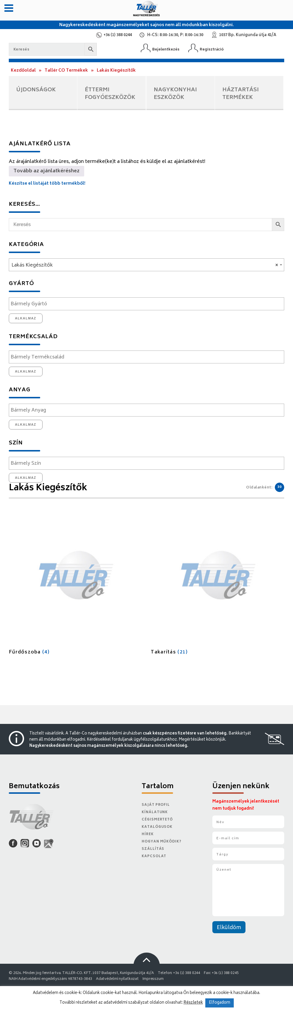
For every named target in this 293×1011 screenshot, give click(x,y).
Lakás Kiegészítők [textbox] (144, 265)
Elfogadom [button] (219, 1003)
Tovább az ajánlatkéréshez (46, 171)
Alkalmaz (25, 318)
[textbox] (148, 304)
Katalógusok (157, 827)
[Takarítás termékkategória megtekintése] (217, 587)
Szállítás (153, 849)
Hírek (147, 834)
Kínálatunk (155, 812)
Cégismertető (157, 820)
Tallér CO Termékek (66, 70)
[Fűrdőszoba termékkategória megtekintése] (75, 587)
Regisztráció (212, 49)
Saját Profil (156, 805)
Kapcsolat (154, 856)
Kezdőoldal (23, 70)
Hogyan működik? (161, 842)
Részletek (193, 1002)
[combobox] (146, 264)
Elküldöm (229, 928)
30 (279, 487)
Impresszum (153, 979)
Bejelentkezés (165, 49)
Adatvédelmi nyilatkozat (117, 979)
